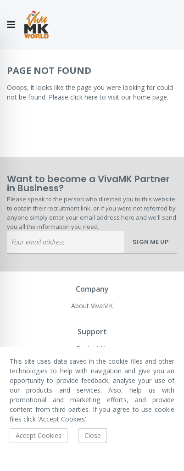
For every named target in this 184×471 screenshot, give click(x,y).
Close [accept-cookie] (92, 435)
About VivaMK (92, 305)
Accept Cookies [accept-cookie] (38, 435)
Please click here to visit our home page (108, 97)
